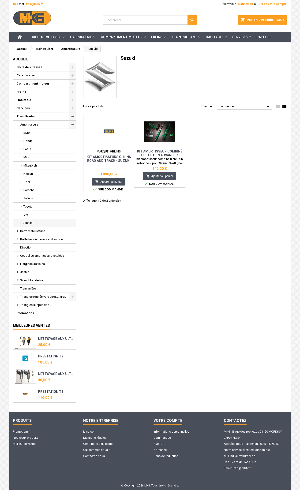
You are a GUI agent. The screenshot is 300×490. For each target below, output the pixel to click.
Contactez (235, 420)
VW (25, 214)
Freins (156, 37)
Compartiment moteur (121, 37)
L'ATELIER (264, 37)
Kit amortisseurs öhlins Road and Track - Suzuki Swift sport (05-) (109, 160)
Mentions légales (94, 437)
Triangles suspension (34, 305)
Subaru (28, 198)
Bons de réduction (166, 456)
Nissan (28, 173)
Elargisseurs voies (32, 264)
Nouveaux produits (25, 437)
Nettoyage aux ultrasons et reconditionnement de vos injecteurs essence (56, 339)
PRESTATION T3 (50, 391)
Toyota (28, 206)
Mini (26, 157)
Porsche (28, 190)
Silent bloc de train (32, 280)
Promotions (25, 313)
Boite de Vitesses (46, 37)
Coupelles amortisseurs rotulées (42, 255)
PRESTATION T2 (50, 356)
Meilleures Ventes (31, 325)
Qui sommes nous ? (96, 450)
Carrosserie (81, 37)
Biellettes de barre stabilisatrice (41, 239)
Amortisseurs (29, 124)
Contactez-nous (94, 456)
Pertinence (245, 106)
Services (240, 37)
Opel (26, 182)
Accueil (20, 59)
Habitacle (215, 37)
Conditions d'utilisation (98, 443)
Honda (28, 141)
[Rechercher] (150, 20)
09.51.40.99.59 (269, 443)
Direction (26, 247)
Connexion (245, 4)
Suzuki (28, 223)
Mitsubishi (30, 165)
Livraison (89, 431)
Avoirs (158, 443)
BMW (27, 132)
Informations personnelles (171, 431)
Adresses (160, 450)
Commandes (162, 437)
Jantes (24, 272)
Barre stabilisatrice (32, 231)
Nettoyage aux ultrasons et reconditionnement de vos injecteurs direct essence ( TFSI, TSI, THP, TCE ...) (56, 374)
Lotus (27, 149)
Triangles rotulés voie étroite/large (43, 296)
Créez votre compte (273, 4)
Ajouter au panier (108, 181)
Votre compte (168, 420)
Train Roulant (184, 37)
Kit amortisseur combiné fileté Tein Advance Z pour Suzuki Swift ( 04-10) (159, 155)
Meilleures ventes (24, 443)
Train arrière (28, 288)
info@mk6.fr (34, 4)
